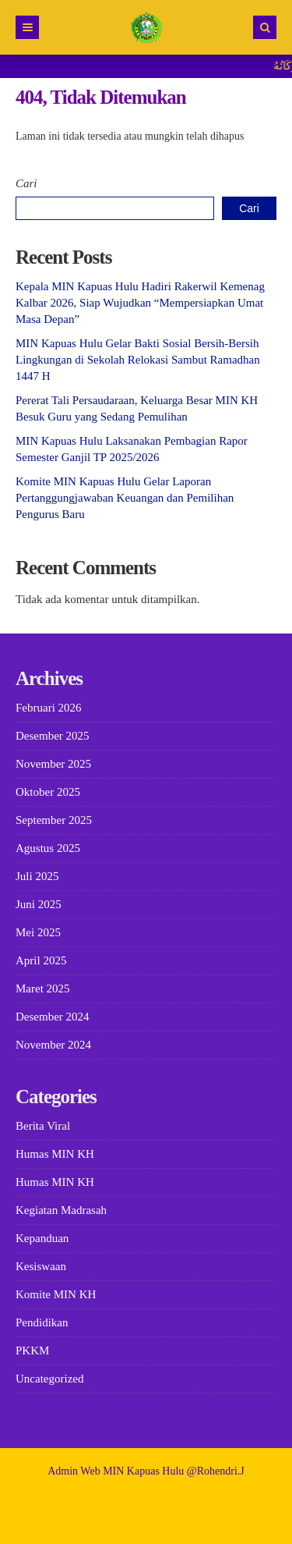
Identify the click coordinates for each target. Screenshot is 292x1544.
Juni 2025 (39, 904)
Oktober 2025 (48, 792)
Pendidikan (42, 1322)
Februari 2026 (49, 707)
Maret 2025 (43, 988)
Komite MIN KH (56, 1294)
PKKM (32, 1350)
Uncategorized (49, 1378)
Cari (26, 183)
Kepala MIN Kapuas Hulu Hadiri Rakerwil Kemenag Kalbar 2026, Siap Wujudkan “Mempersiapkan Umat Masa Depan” (140, 302)
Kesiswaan (41, 1266)
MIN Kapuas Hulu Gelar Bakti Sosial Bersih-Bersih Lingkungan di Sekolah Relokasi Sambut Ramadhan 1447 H (138, 359)
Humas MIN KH (55, 1154)
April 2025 (41, 960)
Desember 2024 (53, 1016)
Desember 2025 (53, 735)
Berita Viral (43, 1126)
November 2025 (53, 764)
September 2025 (54, 820)
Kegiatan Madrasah (61, 1210)
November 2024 (53, 1044)
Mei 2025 (38, 932)
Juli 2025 (37, 876)
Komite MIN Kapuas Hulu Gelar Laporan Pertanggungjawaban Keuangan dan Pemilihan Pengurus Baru (125, 497)
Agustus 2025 (48, 848)
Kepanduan (42, 1238)
